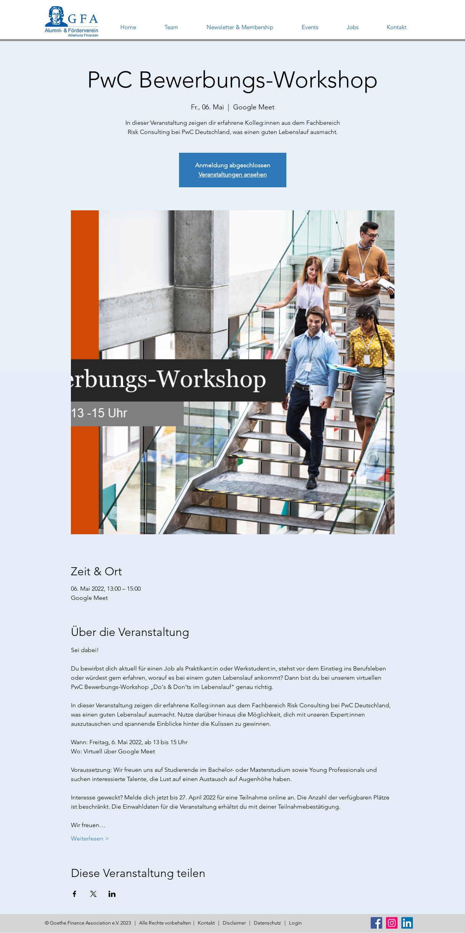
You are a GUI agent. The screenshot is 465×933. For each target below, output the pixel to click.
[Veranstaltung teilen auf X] (93, 894)
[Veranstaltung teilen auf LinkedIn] (112, 894)
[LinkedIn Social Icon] (407, 923)
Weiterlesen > (90, 838)
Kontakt (206, 923)
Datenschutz (267, 923)
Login (295, 923)
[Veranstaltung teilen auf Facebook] (74, 894)
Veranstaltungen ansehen (233, 174)
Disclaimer (234, 923)
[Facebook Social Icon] (376, 923)
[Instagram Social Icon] (392, 923)
